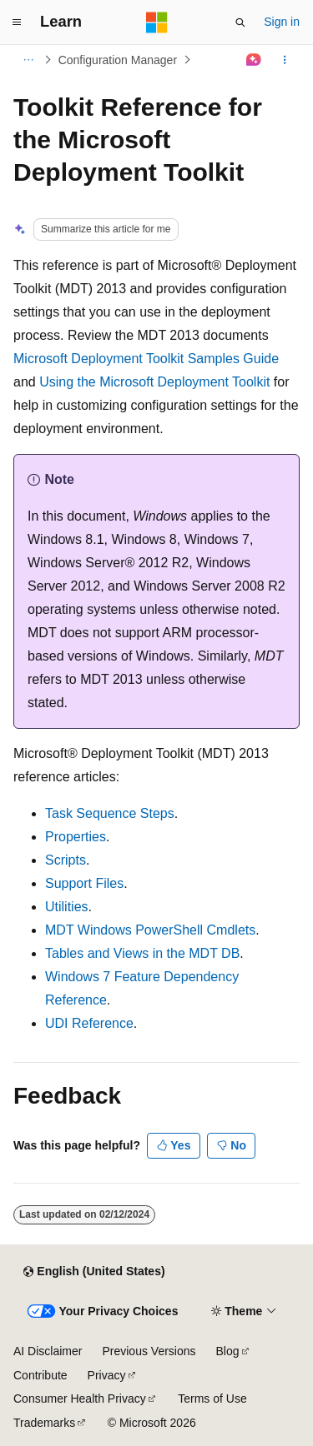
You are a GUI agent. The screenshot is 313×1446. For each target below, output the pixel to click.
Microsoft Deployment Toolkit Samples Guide (146, 359)
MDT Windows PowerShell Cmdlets (150, 930)
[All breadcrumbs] (28, 60)
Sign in (282, 21)
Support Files (84, 883)
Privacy (107, 1375)
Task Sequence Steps (109, 813)
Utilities (66, 907)
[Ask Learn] (254, 60)
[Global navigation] (16, 22)
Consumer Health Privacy (79, 1398)
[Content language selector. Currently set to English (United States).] (93, 1272)
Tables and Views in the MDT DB (142, 953)
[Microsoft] (157, 22)
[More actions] (285, 60)
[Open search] (240, 22)
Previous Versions (148, 1351)
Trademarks (44, 1422)
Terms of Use (212, 1398)
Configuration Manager (117, 60)
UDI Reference (89, 1023)
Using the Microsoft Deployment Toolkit (154, 382)
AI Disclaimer (47, 1351)
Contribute (40, 1375)
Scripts (65, 860)
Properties (75, 837)
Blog (228, 1351)
